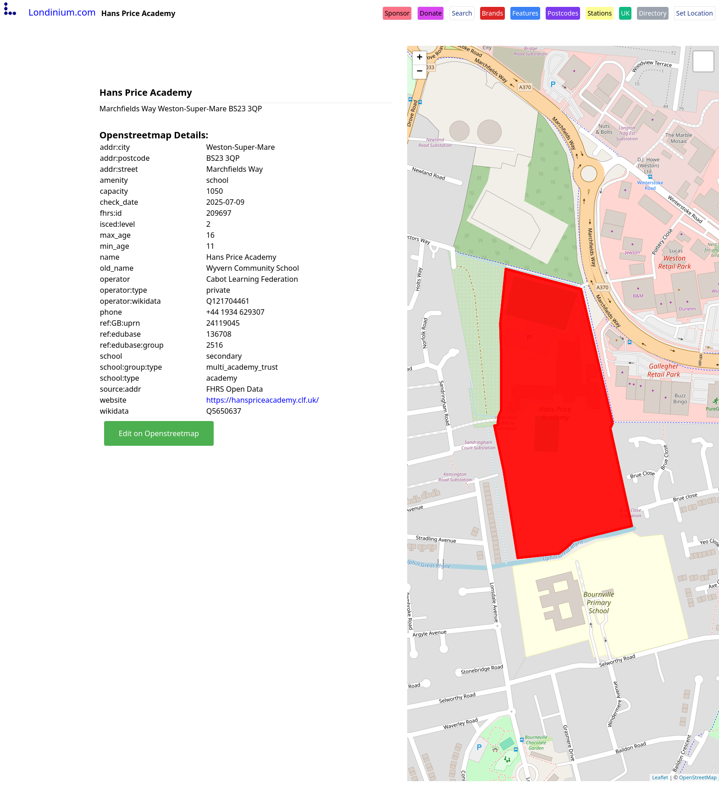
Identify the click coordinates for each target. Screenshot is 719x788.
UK (625, 13)
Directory (652, 13)
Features (525, 13)
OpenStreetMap (698, 777)
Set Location (694, 13)
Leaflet (660, 777)
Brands (492, 13)
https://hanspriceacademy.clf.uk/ (262, 400)
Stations (599, 13)
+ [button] (420, 58)
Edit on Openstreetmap (159, 433)
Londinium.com (49, 12)
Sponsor (397, 13)
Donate (431, 13)
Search (462, 13)
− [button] (420, 72)
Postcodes (563, 13)
